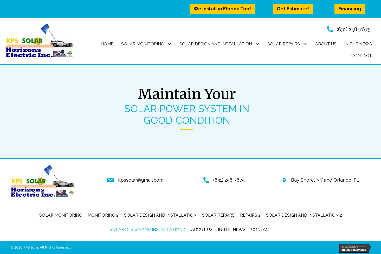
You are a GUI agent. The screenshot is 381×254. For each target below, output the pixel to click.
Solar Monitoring (60, 215)
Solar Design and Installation (160, 215)
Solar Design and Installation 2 (304, 215)
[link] (107, 44)
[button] (222, 9)
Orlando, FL (346, 180)
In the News (232, 229)
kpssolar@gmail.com (140, 180)
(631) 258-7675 (354, 29)
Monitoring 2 (103, 215)
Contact (261, 229)
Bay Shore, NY (306, 180)
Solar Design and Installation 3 (148, 229)
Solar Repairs (218, 215)
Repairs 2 (250, 215)
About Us (201, 229)
